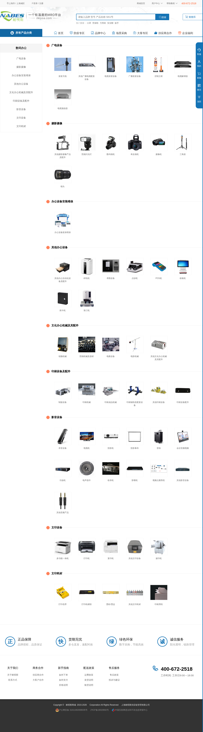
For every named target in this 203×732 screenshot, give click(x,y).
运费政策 (88, 675)
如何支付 (63, 680)
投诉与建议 (114, 680)
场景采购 (119, 33)
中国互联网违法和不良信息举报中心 (130, 710)
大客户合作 (38, 680)
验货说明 (88, 685)
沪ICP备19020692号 (99, 710)
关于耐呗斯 (12, 675)
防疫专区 (77, 33)
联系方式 (12, 680)
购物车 (193, 17)
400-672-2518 (189, 3)
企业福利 (185, 33)
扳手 (117, 23)
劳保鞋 (95, 23)
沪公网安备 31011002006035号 (71, 710)
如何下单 (63, 675)
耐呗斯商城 (71, 705)
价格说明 (63, 685)
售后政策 (114, 675)
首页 (58, 33)
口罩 (89, 23)
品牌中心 (98, 33)
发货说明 (88, 680)
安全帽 (110, 23)
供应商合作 (163, 33)
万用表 (103, 23)
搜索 (162, 17)
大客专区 (140, 33)
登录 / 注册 (37, 3)
